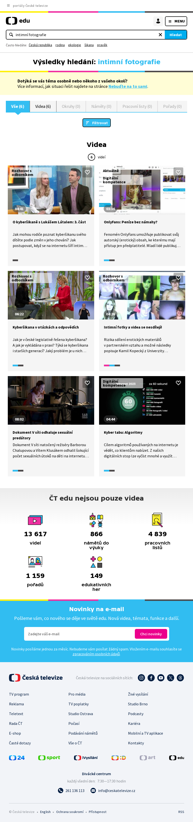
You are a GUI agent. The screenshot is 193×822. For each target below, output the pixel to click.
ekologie (74, 45)
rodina (60, 45)
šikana (89, 45)
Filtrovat (100, 122)
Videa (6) (43, 106)
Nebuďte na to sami (128, 86)
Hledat (176, 34)
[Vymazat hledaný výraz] (160, 34)
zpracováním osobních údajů (96, 653)
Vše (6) (18, 106)
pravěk (102, 45)
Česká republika (40, 45)
